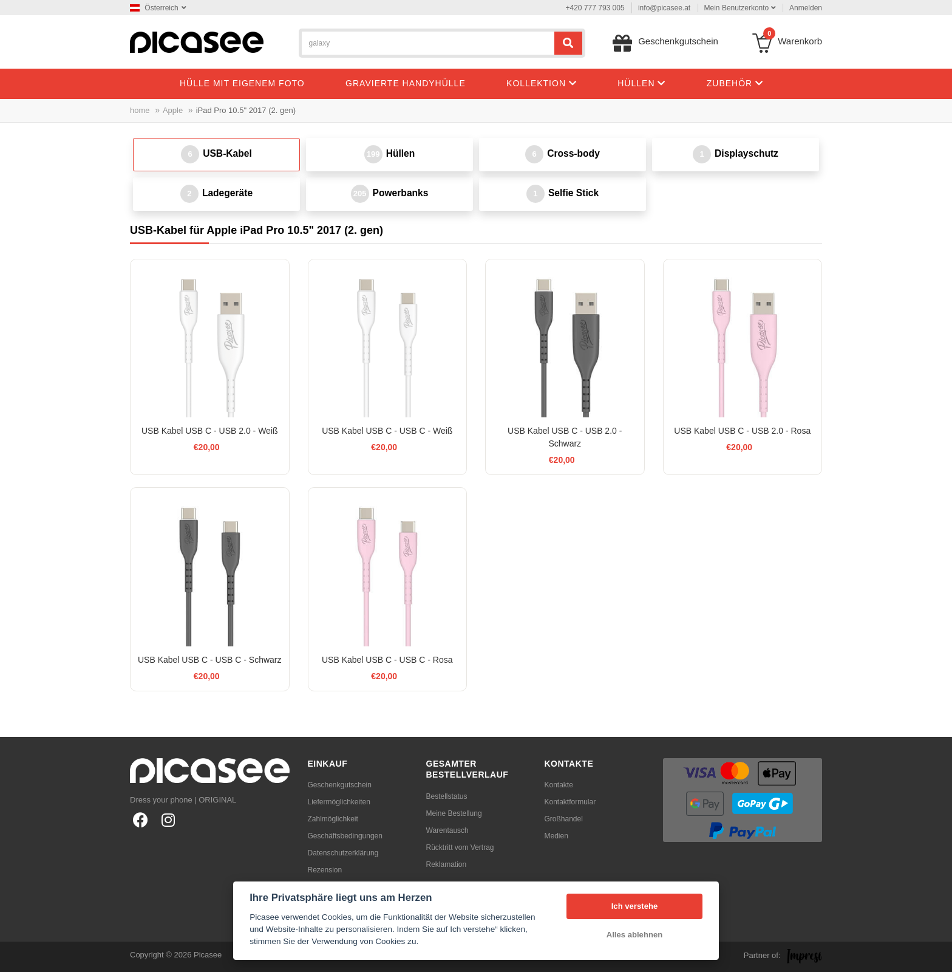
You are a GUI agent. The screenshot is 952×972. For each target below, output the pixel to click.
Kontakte (559, 785)
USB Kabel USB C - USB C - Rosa (387, 660)
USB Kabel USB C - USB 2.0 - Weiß (209, 431)
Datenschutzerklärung (343, 853)
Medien (556, 836)
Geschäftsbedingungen (345, 836)
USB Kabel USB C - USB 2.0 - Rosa (742, 431)
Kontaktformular (570, 802)
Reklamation (446, 864)
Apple (173, 110)
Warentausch (447, 830)
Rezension (325, 870)
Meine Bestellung (454, 813)
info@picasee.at (664, 8)
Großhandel (564, 819)
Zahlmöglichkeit (333, 819)
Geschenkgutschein (340, 785)
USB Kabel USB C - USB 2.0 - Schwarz (565, 437)
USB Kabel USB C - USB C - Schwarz (210, 660)
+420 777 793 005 (595, 8)
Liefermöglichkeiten (339, 802)
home (140, 110)
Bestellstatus (446, 796)
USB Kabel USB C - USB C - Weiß (387, 431)
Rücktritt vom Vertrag (460, 847)
